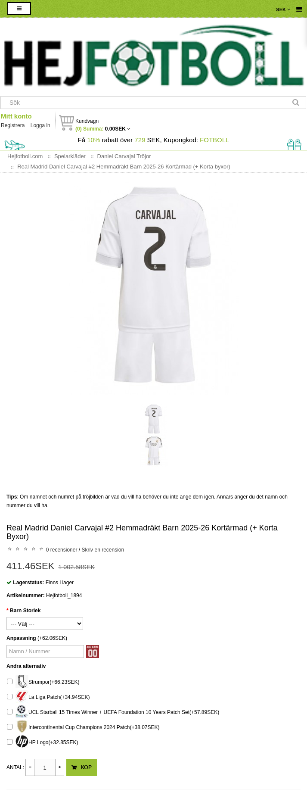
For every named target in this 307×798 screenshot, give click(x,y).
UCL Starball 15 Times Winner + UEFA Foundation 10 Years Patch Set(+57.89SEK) (113, 712)
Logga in (40, 125)
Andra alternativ (26, 666)
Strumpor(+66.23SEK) (43, 682)
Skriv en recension (102, 550)
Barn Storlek (25, 611)
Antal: (15, 767)
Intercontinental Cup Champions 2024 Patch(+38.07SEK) (83, 727)
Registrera (13, 125)
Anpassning (21, 638)
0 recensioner (62, 550)
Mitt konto (16, 116)
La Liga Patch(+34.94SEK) (48, 697)
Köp (81, 767)
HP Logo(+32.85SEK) (42, 742)
